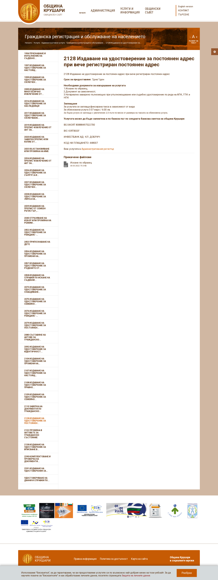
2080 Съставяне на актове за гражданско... (35, 337)
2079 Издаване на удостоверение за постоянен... (35, 325)
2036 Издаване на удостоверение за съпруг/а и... (35, 172)
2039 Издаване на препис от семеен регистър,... (35, 208)
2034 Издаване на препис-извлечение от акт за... (37, 160)
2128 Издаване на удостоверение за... (123, 43)
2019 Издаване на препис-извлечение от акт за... (37, 127)
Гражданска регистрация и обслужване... (85, 43)
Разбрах (187, 572)
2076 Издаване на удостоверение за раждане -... (35, 313)
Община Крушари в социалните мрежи (182, 559)
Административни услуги (53, 43)
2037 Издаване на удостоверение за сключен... (35, 184)
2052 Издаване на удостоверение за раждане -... (35, 232)
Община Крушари (54, 10)
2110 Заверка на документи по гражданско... (33, 408)
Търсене (183, 14)
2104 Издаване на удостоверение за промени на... (35, 361)
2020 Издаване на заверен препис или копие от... (36, 139)
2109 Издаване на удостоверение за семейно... (35, 397)
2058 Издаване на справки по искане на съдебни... (37, 277)
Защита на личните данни (136, 575)
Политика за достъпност (114, 558)
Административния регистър (97, 148)
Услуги (37, 43)
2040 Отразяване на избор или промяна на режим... (37, 220)
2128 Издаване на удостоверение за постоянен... (35, 420)
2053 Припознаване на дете (37, 243)
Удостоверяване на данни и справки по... (37, 479)
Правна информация (85, 558)
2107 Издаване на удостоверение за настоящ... (35, 373)
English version (185, 6)
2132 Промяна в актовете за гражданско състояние (33, 434)
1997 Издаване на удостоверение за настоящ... (35, 67)
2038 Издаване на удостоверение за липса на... (35, 196)
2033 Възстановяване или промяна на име (36, 150)
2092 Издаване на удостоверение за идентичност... (35, 349)
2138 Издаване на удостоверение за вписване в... (35, 447)
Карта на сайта (139, 558)
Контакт (183, 10)
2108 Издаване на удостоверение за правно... (35, 385)
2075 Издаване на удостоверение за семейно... (35, 301)
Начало (82, 13)
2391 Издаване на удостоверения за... (36, 469)
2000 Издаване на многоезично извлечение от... (34, 91)
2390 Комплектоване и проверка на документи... (37, 459)
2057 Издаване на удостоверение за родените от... (35, 265)
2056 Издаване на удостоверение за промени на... (35, 253)
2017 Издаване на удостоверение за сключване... (35, 115)
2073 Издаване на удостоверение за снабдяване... (35, 289)
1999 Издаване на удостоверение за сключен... (35, 79)
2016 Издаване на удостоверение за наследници (35, 103)
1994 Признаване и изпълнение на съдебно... (35, 55)
